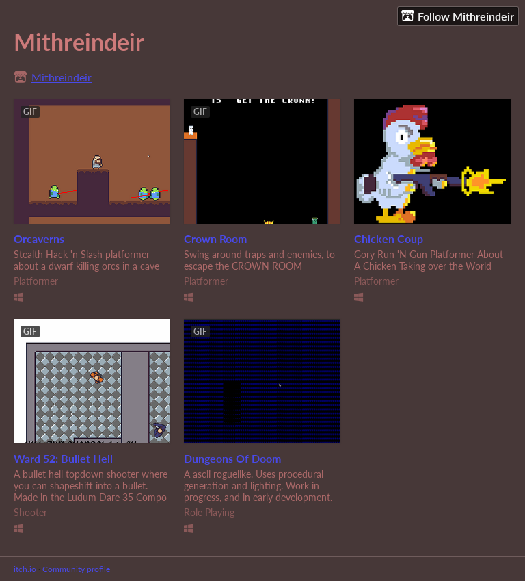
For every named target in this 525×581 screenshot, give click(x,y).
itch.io (25, 569)
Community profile (76, 569)
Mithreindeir (61, 76)
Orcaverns (39, 238)
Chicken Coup (388, 238)
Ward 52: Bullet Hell (63, 458)
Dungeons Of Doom (232, 458)
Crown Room (215, 238)
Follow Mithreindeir (457, 16)
